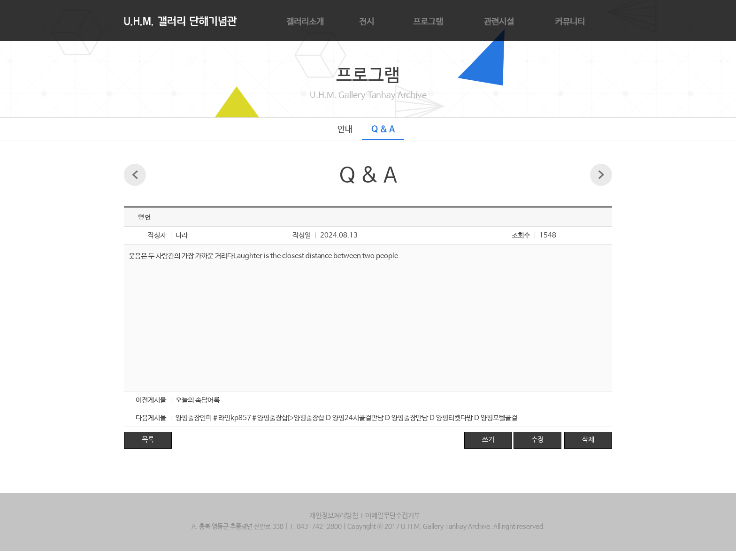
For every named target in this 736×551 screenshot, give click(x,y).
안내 (345, 129)
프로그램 (428, 22)
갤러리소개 (305, 22)
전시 (366, 22)
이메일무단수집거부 (392, 516)
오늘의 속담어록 (198, 400)
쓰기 (488, 440)
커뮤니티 (570, 22)
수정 (537, 440)
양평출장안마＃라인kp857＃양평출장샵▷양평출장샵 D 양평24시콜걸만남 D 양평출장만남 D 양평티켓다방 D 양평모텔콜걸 (346, 418)
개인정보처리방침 (333, 516)
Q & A (383, 129)
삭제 (588, 440)
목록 (148, 440)
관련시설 (499, 22)
